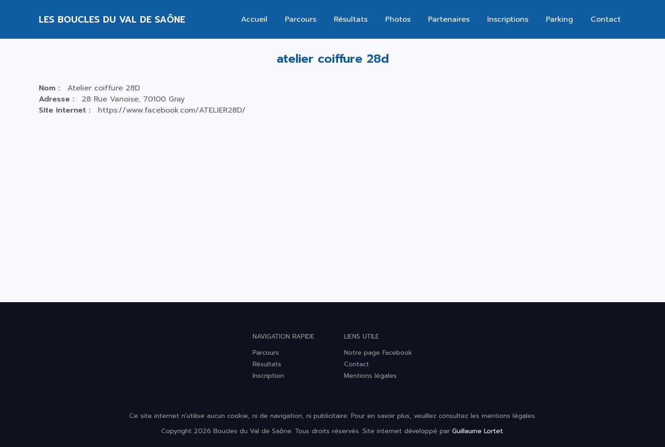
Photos (398, 19)
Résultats (351, 19)
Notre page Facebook (378, 353)
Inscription (268, 376)
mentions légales (508, 416)
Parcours (300, 19)
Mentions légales (370, 376)
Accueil (254, 19)
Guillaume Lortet (477, 431)
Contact (606, 19)
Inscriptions (507, 19)
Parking (559, 19)
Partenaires (449, 19)
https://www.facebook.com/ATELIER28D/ (172, 110)
